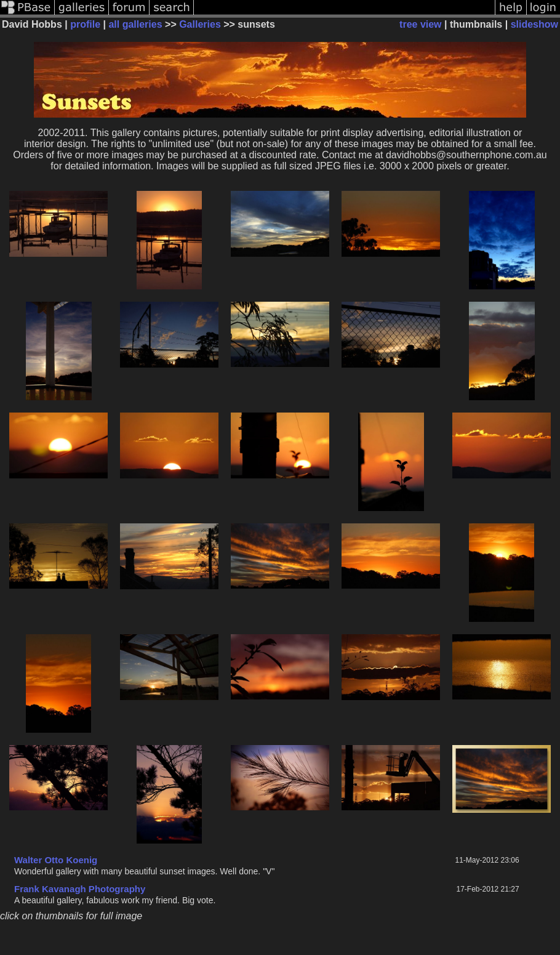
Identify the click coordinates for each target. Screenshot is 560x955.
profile (85, 24)
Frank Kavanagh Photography (79, 889)
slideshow (534, 24)
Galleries (200, 24)
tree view (420, 24)
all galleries (135, 24)
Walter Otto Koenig (55, 860)
